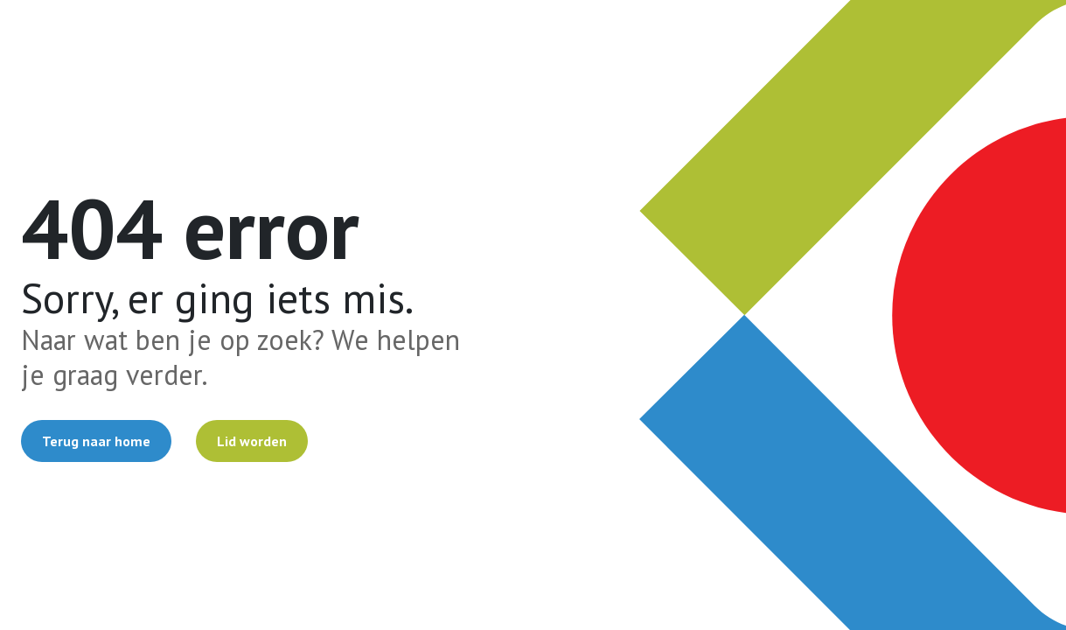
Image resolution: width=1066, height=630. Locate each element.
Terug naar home (96, 441)
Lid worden (252, 441)
